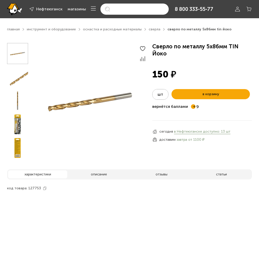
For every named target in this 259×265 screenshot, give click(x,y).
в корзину (211, 94)
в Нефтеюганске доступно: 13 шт (202, 131)
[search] (134, 9)
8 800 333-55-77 (194, 9)
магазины (77, 9)
